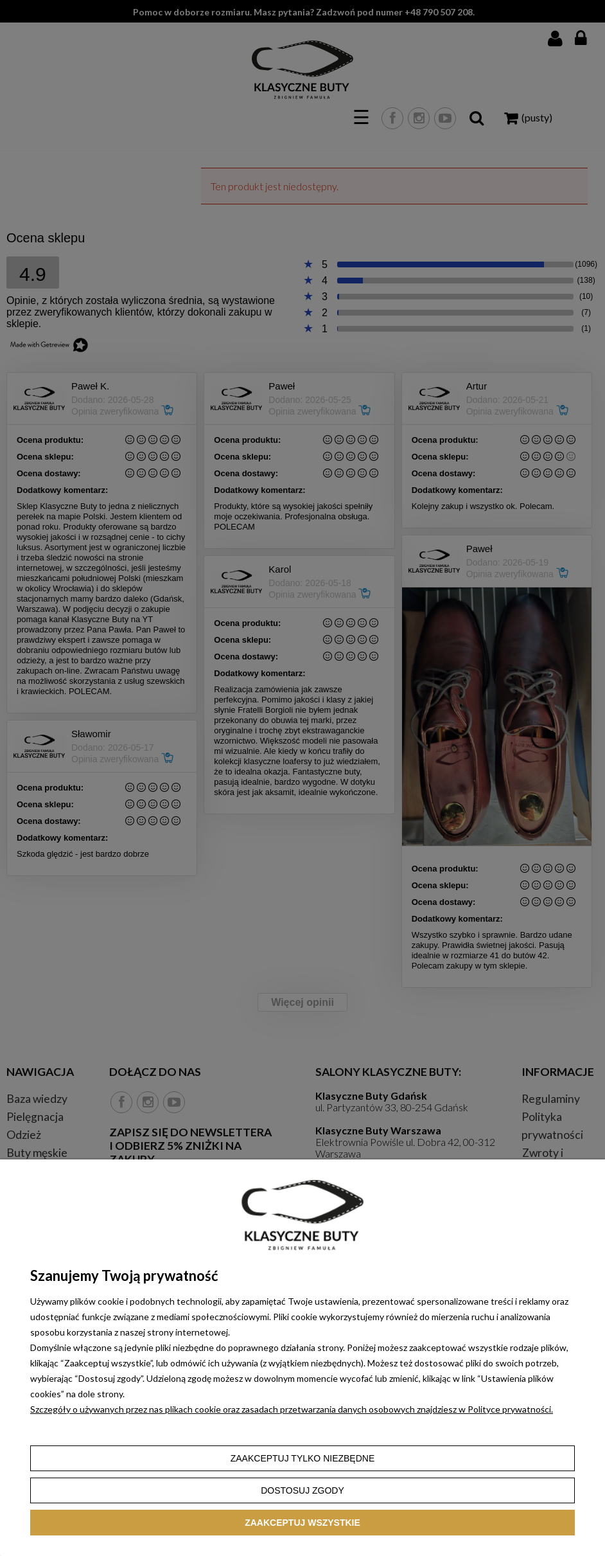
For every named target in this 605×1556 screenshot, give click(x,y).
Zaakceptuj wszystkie (302, 1522)
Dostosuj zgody (302, 1490)
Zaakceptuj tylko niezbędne (303, 1458)
